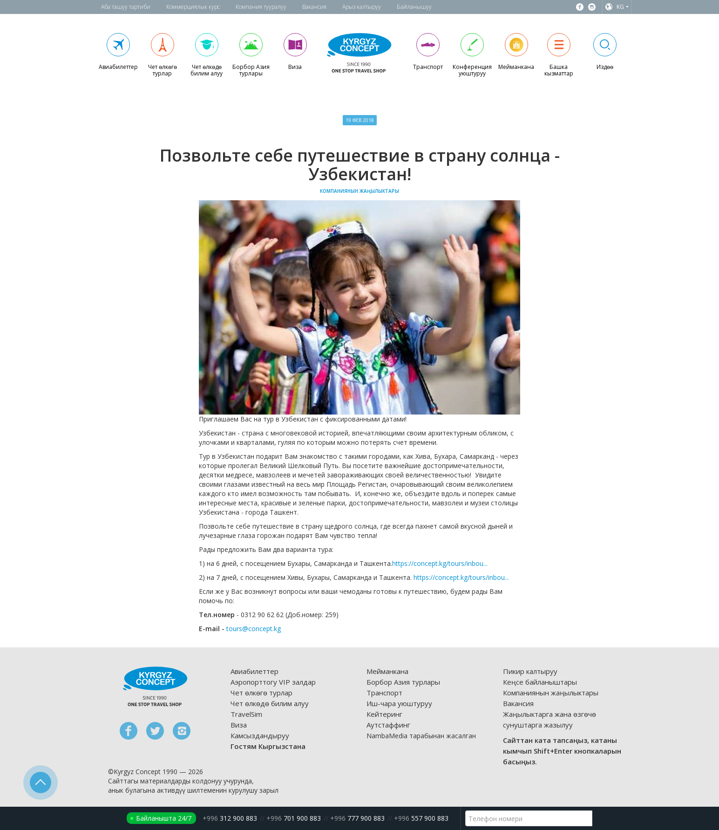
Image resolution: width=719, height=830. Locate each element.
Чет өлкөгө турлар (261, 692)
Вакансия (314, 7)
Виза (239, 724)
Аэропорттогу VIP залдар (273, 682)
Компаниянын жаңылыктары (550, 692)
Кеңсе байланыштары (540, 682)
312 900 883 (230, 818)
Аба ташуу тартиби (125, 7)
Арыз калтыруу (361, 7)
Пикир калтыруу (530, 671)
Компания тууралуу (261, 7)
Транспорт (384, 692)
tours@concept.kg (253, 628)
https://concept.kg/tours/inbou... (440, 563)
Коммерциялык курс (193, 7)
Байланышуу (414, 7)
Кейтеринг (384, 714)
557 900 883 (421, 818)
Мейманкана (387, 671)
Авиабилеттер (254, 671)
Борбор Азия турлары (403, 682)
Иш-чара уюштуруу (399, 703)
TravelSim (246, 714)
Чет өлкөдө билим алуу (270, 703)
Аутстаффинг (388, 724)
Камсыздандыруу (260, 735)
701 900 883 (293, 818)
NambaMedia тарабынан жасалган (421, 735)
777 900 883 (357, 818)
